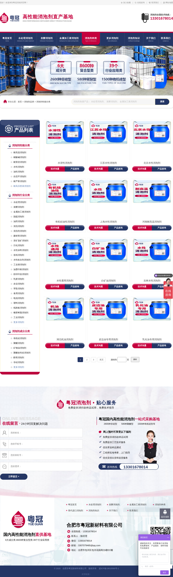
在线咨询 (141, 2)
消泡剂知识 (93, 510)
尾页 (102, 359)
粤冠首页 (72, 504)
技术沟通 (55, 169)
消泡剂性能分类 (43, 102)
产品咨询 (75, 169)
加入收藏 (127, 2)
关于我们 (113, 510)
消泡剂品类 (29, 102)
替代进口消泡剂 (75, 510)
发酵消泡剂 (114, 504)
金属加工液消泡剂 (137, 504)
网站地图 (169, 2)
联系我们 (155, 2)
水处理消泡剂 (94, 504)
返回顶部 (165, 517)
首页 (20, 102)
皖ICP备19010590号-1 (109, 568)
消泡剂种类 (160, 504)
